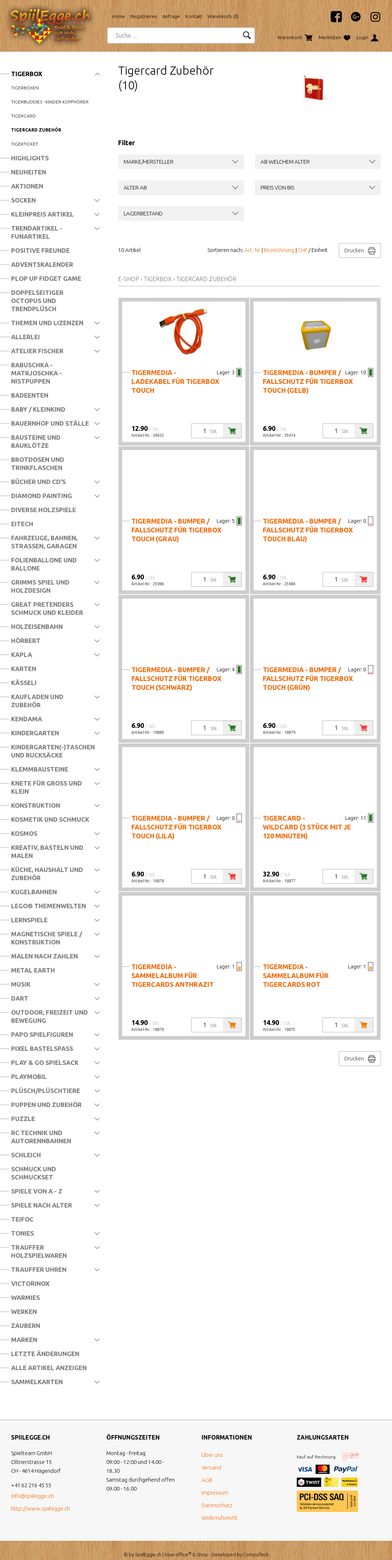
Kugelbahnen (34, 891)
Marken (24, 1339)
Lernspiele (29, 919)
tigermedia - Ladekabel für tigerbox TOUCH (175, 381)
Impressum (215, 1484)
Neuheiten (28, 172)
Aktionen (27, 186)
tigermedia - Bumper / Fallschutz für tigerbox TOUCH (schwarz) (176, 678)
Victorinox (30, 1283)
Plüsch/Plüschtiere (45, 1090)
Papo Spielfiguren (42, 1034)
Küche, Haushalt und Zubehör (47, 873)
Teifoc (22, 1219)
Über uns (212, 1447)
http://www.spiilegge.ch (40, 1500)
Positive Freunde (40, 250)
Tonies (22, 1233)
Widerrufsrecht (220, 1509)
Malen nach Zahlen (44, 956)
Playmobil (29, 1076)
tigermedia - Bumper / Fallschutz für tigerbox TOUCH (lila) (176, 826)
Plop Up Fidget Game (46, 278)
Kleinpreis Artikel (42, 214)
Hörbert (26, 640)
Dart (19, 998)
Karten (23, 668)
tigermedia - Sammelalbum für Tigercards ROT (296, 975)
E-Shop (128, 279)
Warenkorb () (222, 16)
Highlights (30, 157)
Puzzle (23, 1118)
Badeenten (29, 395)
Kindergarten (35, 732)
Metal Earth (33, 970)
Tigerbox (26, 73)
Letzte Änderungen (45, 1353)
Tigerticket (24, 144)
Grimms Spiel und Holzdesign (40, 586)
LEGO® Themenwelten (48, 905)
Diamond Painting (41, 495)
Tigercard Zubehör (36, 129)
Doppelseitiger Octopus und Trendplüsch (37, 300)
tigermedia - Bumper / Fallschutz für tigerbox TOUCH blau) (308, 529)
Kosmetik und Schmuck (50, 819)
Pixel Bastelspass (42, 1048)
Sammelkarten (37, 1381)
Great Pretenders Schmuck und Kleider (47, 608)
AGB (207, 1472)
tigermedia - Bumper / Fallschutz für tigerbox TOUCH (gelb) (308, 381)
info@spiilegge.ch (32, 1488)
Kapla (21, 654)
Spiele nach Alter (41, 1205)
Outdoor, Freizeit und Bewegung (49, 1016)
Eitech (22, 523)
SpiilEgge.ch (148, 1546)
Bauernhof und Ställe (50, 423)
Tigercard (23, 115)
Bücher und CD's (38, 481)
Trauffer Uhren (38, 1269)
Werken (24, 1311)
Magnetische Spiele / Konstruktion (46, 938)
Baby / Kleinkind (38, 409)
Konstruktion (35, 805)
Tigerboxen (25, 87)
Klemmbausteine (39, 769)
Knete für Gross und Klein (46, 787)
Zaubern (25, 1325)
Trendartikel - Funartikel (36, 232)
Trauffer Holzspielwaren (39, 1251)
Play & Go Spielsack (45, 1062)
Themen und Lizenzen (47, 322)
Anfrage (171, 16)
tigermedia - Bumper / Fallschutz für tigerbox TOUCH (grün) (308, 678)
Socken (23, 200)
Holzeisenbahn (37, 626)
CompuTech (256, 1546)
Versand (211, 1459)
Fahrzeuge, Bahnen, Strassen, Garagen (44, 541)
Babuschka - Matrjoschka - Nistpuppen (36, 373)
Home (118, 16)
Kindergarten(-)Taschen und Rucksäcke (53, 751)
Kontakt (193, 16)
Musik (21, 984)
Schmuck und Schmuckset (33, 1173)
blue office (178, 1546)
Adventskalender (42, 264)
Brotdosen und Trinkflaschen (37, 463)
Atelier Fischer (37, 350)
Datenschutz (217, 1497)
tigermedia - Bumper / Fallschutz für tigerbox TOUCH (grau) (176, 529)
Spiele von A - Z (36, 1191)
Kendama (26, 718)
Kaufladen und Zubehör (37, 700)
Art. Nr (252, 250)
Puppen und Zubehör (46, 1104)
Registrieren (143, 16)
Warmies (25, 1297)
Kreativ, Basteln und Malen (47, 851)
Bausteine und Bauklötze (36, 441)
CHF (302, 250)
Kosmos (24, 833)
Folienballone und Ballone (44, 564)
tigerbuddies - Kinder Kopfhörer (50, 101)
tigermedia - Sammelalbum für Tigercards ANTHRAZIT (172, 975)
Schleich (26, 1154)
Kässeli (24, 682)
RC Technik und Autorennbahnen (41, 1136)
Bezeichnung (279, 250)
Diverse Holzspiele (43, 509)
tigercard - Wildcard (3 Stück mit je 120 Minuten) (307, 826)
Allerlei (25, 336)
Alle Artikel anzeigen (49, 1367)
